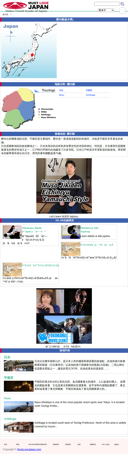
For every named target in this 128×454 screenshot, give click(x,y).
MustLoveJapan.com (29, 449)
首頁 (5, 444)
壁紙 (17, 444)
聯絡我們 (56, 444)
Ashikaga (90, 95)
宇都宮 (89, 90)
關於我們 (44, 444)
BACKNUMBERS (34, 444)
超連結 (116, 444)
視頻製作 (68, 444)
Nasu (61, 95)
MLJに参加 (105, 444)
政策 (79, 444)
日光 (61, 90)
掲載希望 (93, 444)
